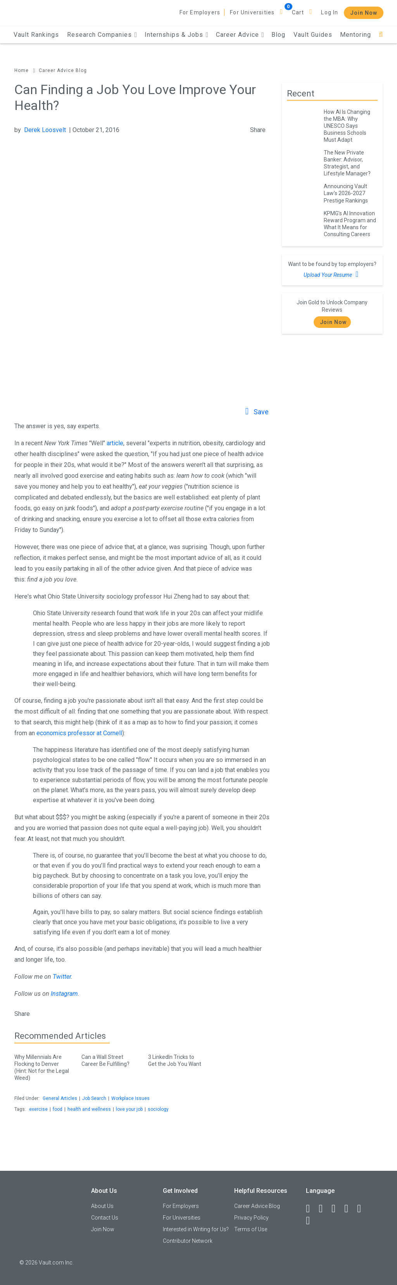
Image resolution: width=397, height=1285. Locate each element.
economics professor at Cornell (79, 733)
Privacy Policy (251, 1218)
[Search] (381, 34)
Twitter (62, 976)
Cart (298, 12)
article (115, 443)
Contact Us (104, 1218)
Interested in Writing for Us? (196, 1229)
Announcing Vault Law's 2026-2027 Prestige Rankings (346, 193)
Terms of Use (250, 1229)
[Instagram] (349, 1209)
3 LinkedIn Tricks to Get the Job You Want (175, 1059)
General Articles (60, 1098)
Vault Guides (312, 34)
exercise (38, 1109)
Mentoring (355, 34)
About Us (102, 1206)
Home (21, 70)
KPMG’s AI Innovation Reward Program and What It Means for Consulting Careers (350, 223)
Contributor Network (187, 1241)
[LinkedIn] (324, 1209)
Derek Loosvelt (45, 130)
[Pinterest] (362, 1209)
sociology (158, 1109)
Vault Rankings (36, 34)
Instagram (64, 993)
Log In (329, 12)
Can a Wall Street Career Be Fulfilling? (108, 1059)
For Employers (200, 12)
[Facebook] (311, 1209)
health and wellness (89, 1109)
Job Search (94, 1098)
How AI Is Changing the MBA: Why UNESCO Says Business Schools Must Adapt (347, 126)
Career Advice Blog (63, 70)
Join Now (363, 13)
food (57, 1109)
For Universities (252, 12)
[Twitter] (336, 1209)
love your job (129, 1109)
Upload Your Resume (332, 274)
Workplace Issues (130, 1098)
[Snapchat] (311, 1221)
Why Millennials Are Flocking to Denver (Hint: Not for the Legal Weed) (41, 1066)
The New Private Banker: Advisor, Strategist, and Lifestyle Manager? (347, 163)
